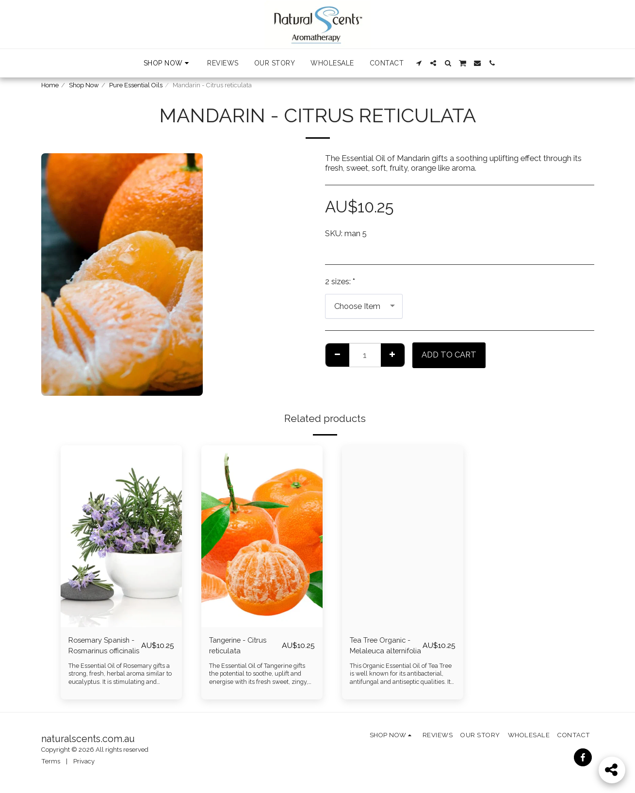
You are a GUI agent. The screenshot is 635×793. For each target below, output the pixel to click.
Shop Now (84, 85)
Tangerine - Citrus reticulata (240, 647)
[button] (418, 63)
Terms (50, 761)
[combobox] (364, 306)
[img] (121, 536)
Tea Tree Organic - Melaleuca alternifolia (383, 647)
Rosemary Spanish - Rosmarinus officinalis (101, 647)
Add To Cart (449, 354)
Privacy (84, 761)
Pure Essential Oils (136, 85)
